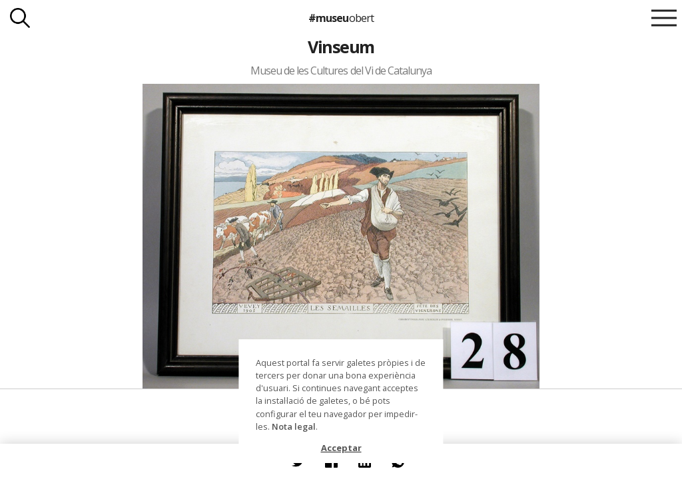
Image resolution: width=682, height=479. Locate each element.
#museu (340, 18)
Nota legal (294, 426)
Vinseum (341, 46)
